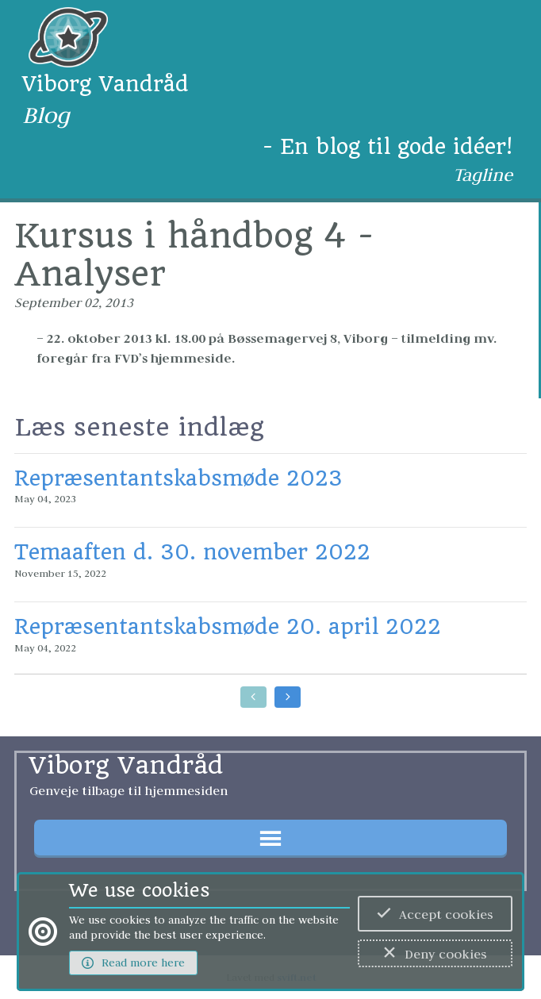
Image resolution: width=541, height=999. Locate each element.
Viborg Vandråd (105, 83)
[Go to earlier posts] (253, 697)
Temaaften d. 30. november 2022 (192, 552)
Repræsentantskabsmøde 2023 (178, 478)
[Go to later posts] (287, 697)
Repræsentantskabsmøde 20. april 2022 (227, 626)
